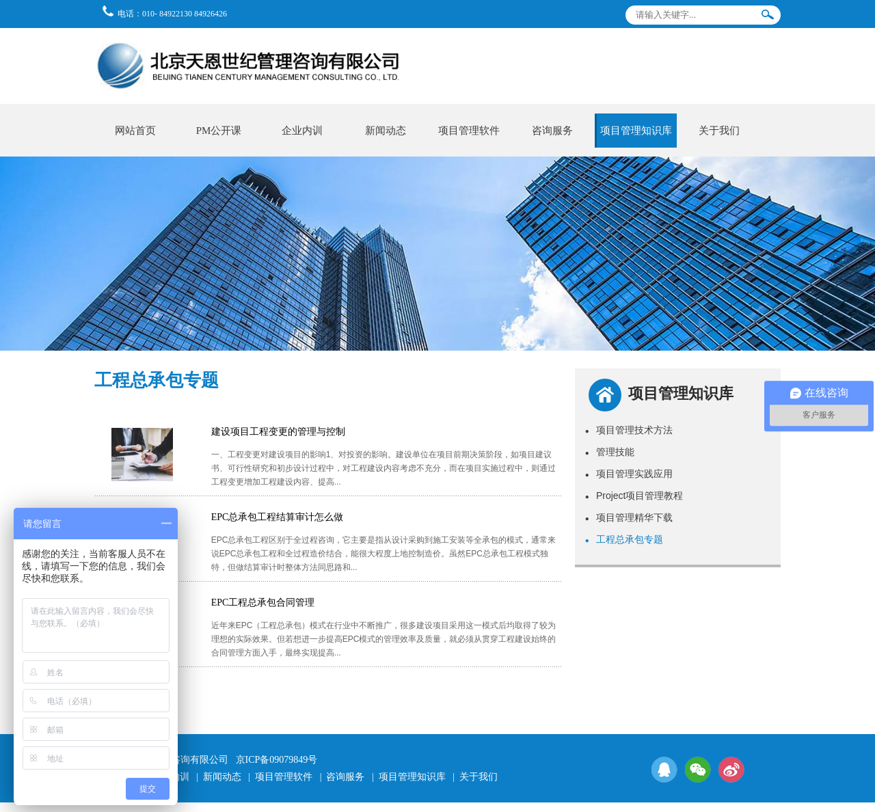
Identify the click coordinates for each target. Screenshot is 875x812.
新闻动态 (385, 130)
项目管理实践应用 (629, 473)
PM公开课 (219, 130)
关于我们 (719, 130)
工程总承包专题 (624, 539)
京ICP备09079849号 (277, 760)
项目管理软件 (469, 130)
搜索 (768, 17)
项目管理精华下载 (629, 517)
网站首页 (135, 130)
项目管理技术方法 (629, 429)
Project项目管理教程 (634, 495)
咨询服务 (552, 130)
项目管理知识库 (636, 130)
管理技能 (609, 451)
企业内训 (302, 130)
